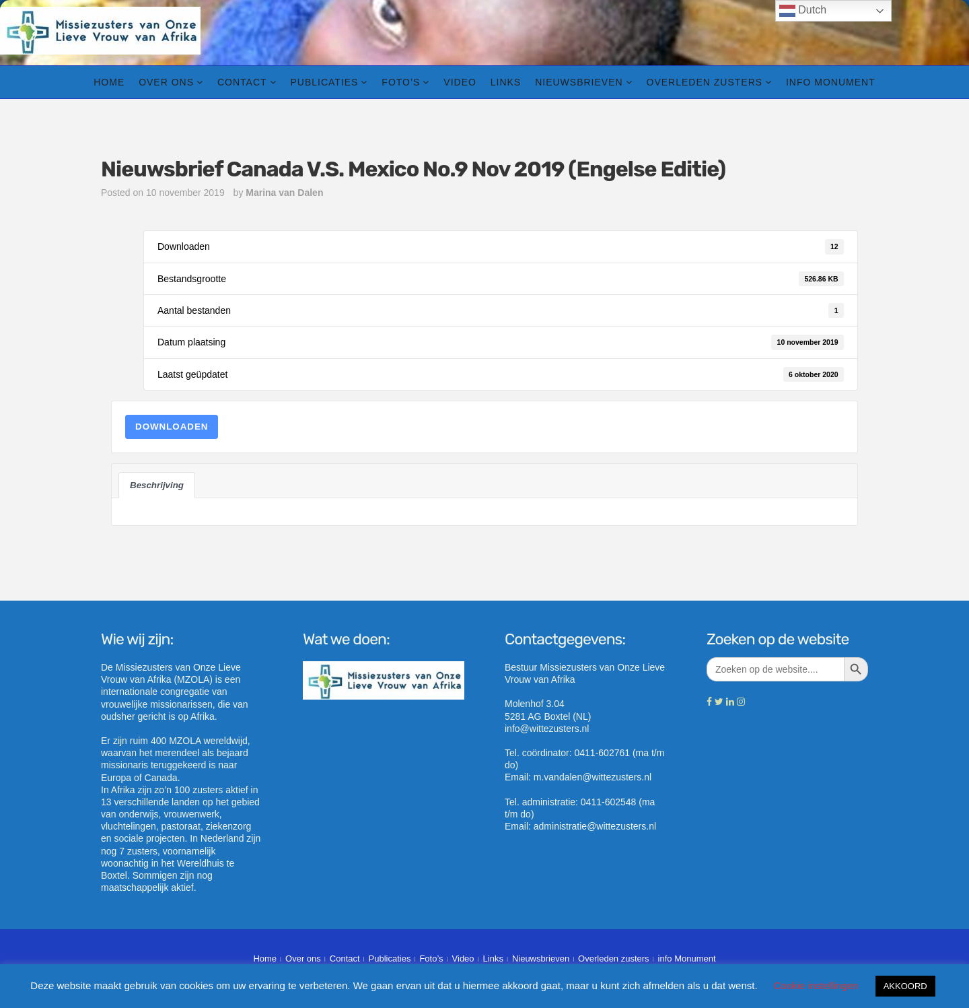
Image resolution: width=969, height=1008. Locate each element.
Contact (242, 82)
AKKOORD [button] (905, 986)
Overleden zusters (705, 82)
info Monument (830, 82)
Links (506, 82)
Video (459, 82)
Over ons (166, 82)
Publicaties (324, 82)
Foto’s (401, 82)
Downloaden (171, 427)
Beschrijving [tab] (157, 485)
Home (109, 82)
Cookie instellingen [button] (816, 985)
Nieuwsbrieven (578, 82)
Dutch (802, 11)
